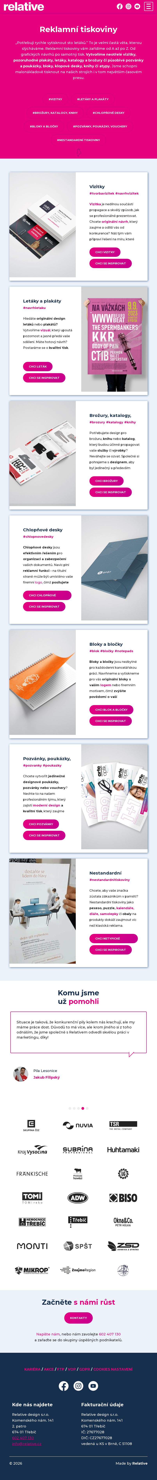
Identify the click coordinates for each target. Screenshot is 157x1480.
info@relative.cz (26, 1444)
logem (105, 685)
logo (38, 582)
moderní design (46, 805)
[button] (70, 1108)
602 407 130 (110, 1334)
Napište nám (48, 1334)
